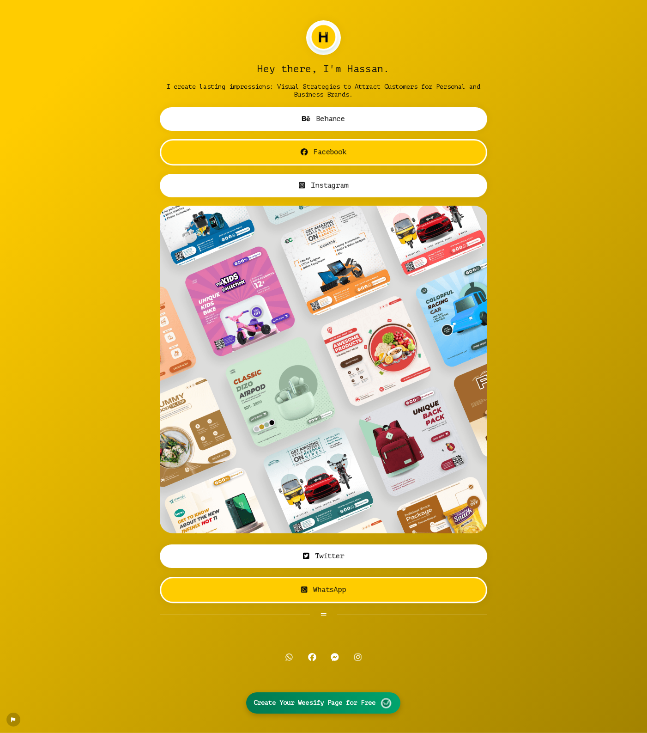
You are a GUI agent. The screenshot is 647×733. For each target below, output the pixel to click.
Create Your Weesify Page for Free (323, 702)
